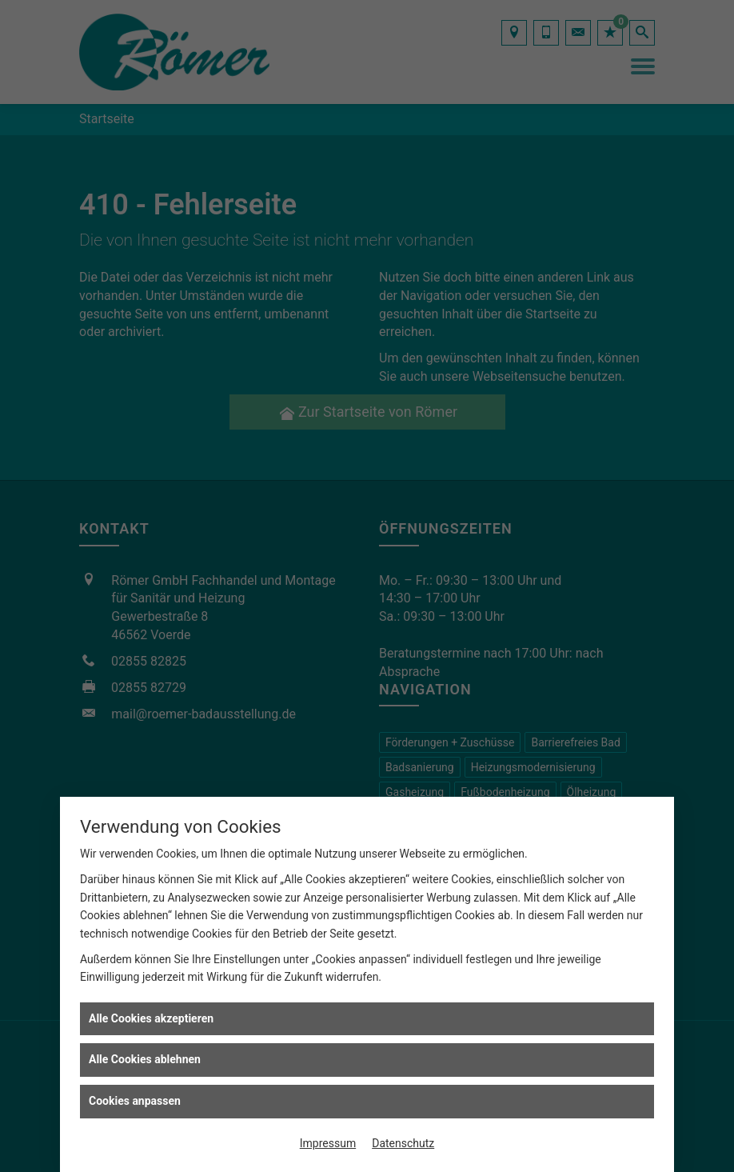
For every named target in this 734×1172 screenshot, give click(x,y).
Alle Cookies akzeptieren (151, 1018)
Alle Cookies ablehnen (145, 1059)
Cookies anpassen (135, 1100)
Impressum (328, 1143)
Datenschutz (403, 1143)
